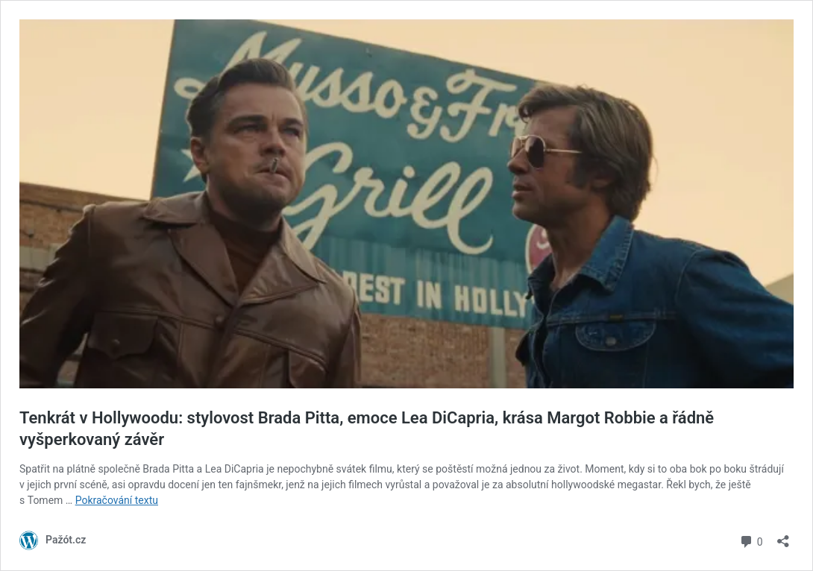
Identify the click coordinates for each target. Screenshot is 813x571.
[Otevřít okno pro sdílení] (783, 536)
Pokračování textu (116, 500)
